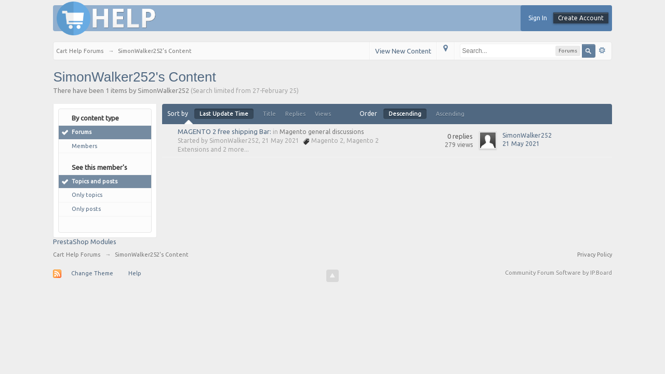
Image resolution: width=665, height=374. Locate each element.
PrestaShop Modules (84, 241)
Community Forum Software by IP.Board (558, 273)
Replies (295, 114)
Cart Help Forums (76, 254)
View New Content (403, 51)
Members (84, 146)
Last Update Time (224, 114)
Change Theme (92, 273)
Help (134, 273)
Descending (405, 114)
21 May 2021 (521, 143)
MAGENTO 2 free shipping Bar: (224, 131)
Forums (81, 132)
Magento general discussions (322, 131)
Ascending (450, 114)
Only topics (87, 195)
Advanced (602, 50)
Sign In (537, 18)
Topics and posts (94, 181)
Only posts (86, 209)
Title (269, 114)
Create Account (581, 18)
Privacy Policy (594, 254)
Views (323, 114)
